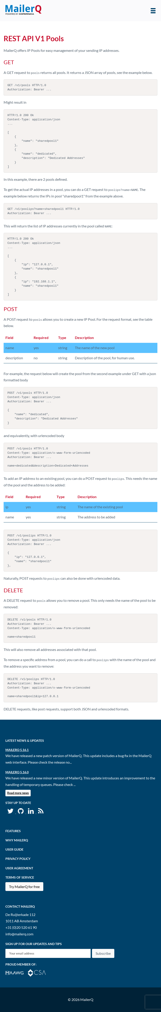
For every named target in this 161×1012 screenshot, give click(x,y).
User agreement (19, 868)
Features (13, 831)
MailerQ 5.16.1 (17, 750)
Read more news (18, 793)
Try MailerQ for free (24, 886)
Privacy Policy (17, 859)
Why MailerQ (16, 840)
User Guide (14, 849)
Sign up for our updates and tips (33, 944)
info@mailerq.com (19, 934)
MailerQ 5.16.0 (17, 772)
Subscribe (103, 953)
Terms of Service (19, 877)
